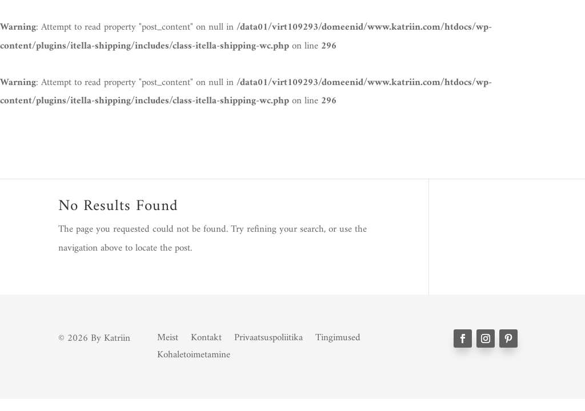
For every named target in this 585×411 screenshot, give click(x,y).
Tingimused (337, 335)
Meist (167, 335)
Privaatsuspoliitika (268, 335)
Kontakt (206, 335)
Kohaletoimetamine (193, 352)
